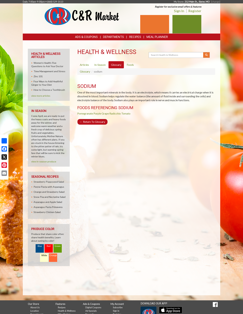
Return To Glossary (92, 121)
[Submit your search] (206, 55)
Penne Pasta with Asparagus (49, 186)
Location (34, 310)
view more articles (40, 95)
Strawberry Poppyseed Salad (49, 181)
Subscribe (118, 307)
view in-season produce (43, 161)
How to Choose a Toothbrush (49, 89)
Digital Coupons (93, 307)
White (44, 255)
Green (58, 246)
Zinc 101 (38, 76)
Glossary (85, 71)
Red (48, 246)
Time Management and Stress (49, 71)
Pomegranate (85, 113)
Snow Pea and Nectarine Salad (49, 196)
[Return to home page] (81, 15)
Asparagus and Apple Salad (48, 202)
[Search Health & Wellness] (176, 55)
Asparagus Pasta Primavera (48, 207)
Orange (53, 255)
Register (194, 11)
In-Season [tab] (100, 64)
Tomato (125, 113)
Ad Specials (91, 310)
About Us (35, 307)
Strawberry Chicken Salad (47, 212)
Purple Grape (101, 113)
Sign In (179, 11)
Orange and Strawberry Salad (49, 191)
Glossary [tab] (116, 64)
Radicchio (115, 113)
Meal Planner (157, 37)
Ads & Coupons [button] (86, 37)
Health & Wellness (67, 310)
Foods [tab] (130, 64)
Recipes (135, 37)
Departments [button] (113, 37)
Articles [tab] (84, 64)
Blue (40, 246)
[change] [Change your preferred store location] (215, 1)
